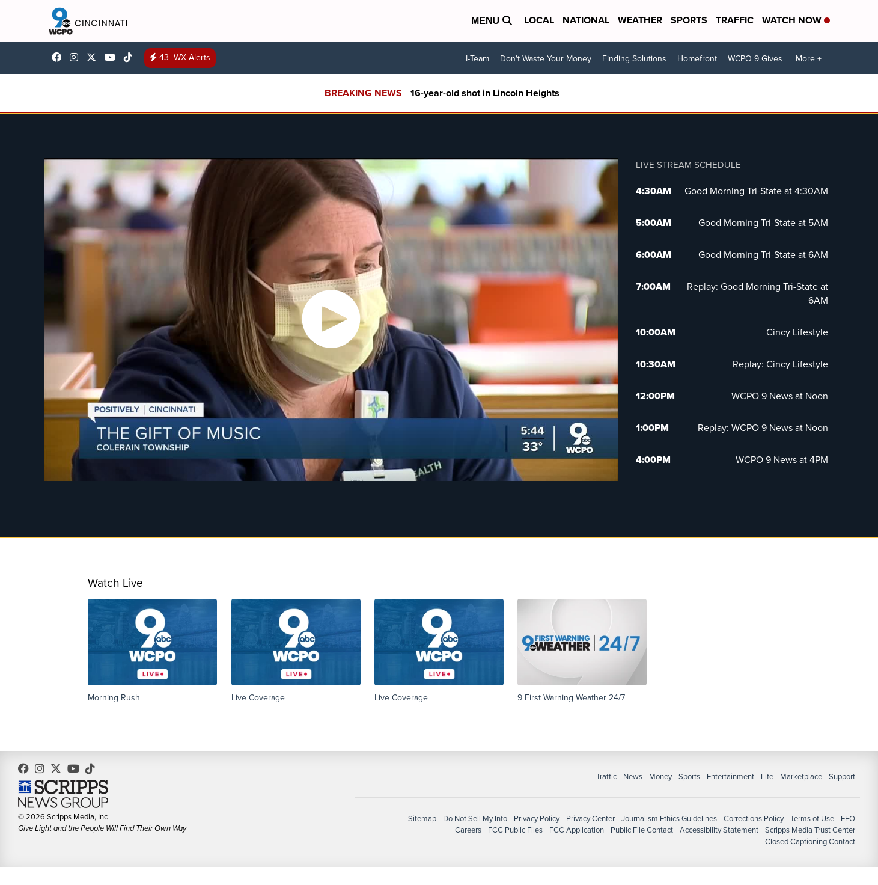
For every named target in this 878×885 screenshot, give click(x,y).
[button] (152, 651)
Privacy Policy (536, 818)
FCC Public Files (515, 830)
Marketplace (801, 776)
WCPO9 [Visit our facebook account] (59, 57)
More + (809, 58)
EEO (848, 818)
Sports (689, 20)
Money (660, 776)
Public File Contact (642, 830)
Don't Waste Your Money (545, 58)
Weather (640, 20)
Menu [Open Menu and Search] (491, 21)
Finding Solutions (634, 58)
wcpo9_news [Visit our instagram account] (77, 57)
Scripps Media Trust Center (810, 830)
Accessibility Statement (719, 830)
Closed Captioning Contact (810, 841)
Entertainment (730, 776)
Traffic (735, 20)
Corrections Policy (754, 818)
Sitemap (422, 818)
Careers (468, 830)
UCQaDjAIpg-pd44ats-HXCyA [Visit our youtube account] (113, 57)
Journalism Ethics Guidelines (669, 818)
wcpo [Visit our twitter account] (94, 57)
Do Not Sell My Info (475, 818)
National (585, 20)
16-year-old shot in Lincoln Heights (484, 93)
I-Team (477, 58)
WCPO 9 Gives (755, 58)
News (632, 776)
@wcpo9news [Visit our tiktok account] (131, 57)
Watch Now (796, 20)
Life (767, 776)
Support (842, 776)
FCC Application (576, 830)
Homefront (697, 58)
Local (539, 20)
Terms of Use (812, 818)
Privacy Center (590, 818)
